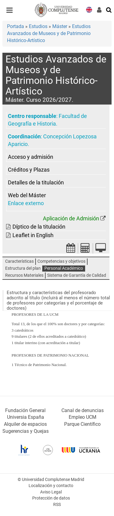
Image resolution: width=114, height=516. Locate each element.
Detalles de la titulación (36, 183)
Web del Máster (27, 195)
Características (19, 261)
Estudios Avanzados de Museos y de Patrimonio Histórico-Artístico (49, 33)
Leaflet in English (33, 235)
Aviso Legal (51, 492)
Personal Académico (63, 268)
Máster (59, 26)
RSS (57, 504)
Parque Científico (82, 424)
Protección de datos (51, 498)
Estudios (38, 26)
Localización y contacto (51, 485)
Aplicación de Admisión (71, 218)
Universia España (25, 417)
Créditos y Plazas (29, 170)
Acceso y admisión (30, 157)
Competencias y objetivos (61, 261)
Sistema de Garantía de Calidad (76, 275)
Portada (15, 26)
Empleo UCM (82, 417)
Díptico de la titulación (38, 227)
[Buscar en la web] (109, 9)
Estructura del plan (23, 268)
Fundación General (25, 410)
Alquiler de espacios (25, 424)
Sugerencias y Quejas (25, 431)
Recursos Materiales (24, 275)
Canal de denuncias (82, 410)
